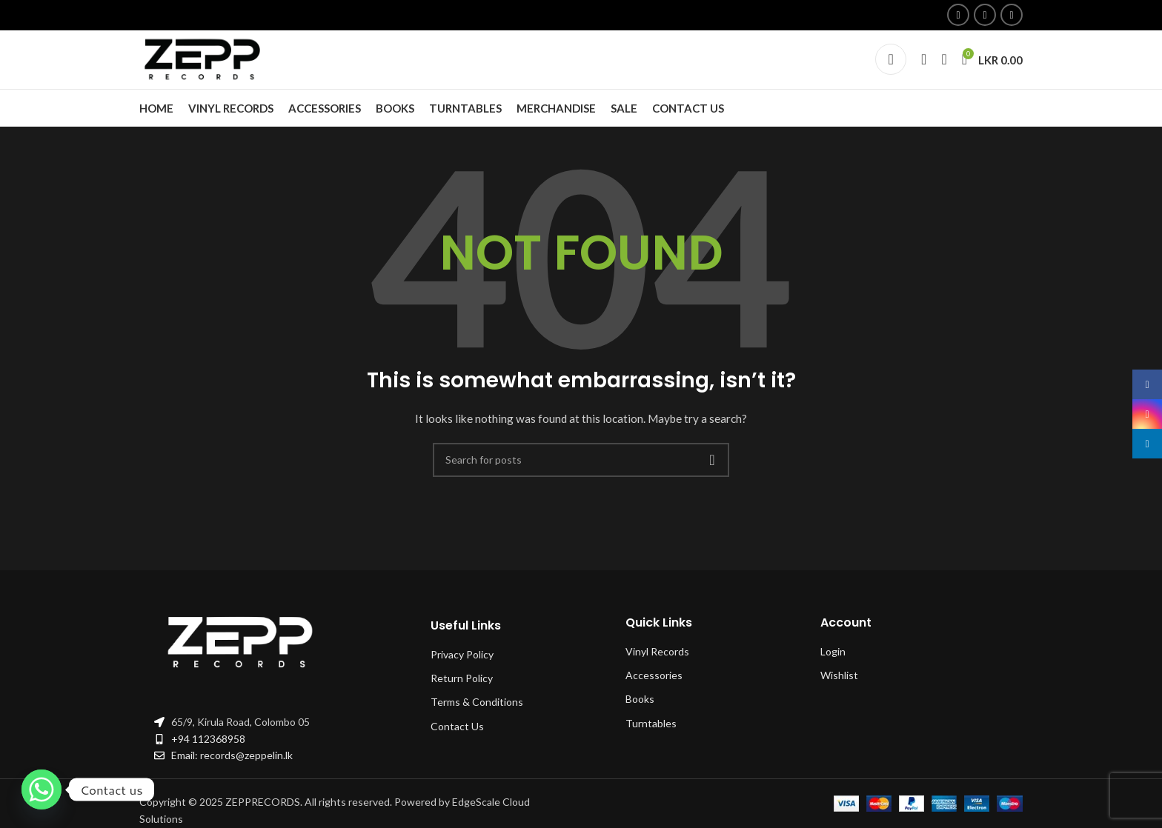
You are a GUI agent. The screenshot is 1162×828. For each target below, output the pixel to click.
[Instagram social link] (985, 15)
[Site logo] (206, 68)
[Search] (924, 69)
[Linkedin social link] (1011, 15)
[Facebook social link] (958, 15)
